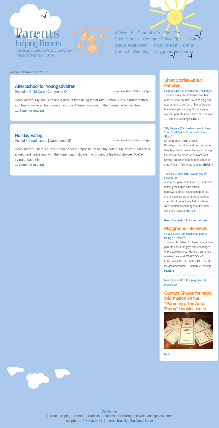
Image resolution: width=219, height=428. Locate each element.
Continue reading (31, 110)
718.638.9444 (92, 421)
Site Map (141, 51)
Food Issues (38, 141)
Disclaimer (109, 411)
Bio (167, 33)
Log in (168, 353)
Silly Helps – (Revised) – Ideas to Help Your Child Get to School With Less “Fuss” (187, 132)
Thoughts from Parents (173, 45)
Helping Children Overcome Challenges (188, 90)
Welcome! (124, 33)
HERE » (193, 119)
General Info (148, 33)
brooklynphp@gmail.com (135, 421)
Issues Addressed (131, 45)
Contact (122, 51)
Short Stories (127, 39)
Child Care (37, 91)
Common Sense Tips (162, 39)
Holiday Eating (28, 135)
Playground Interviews (174, 51)
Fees (178, 33)
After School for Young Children (45, 86)
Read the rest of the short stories (185, 220)
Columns (193, 39)
